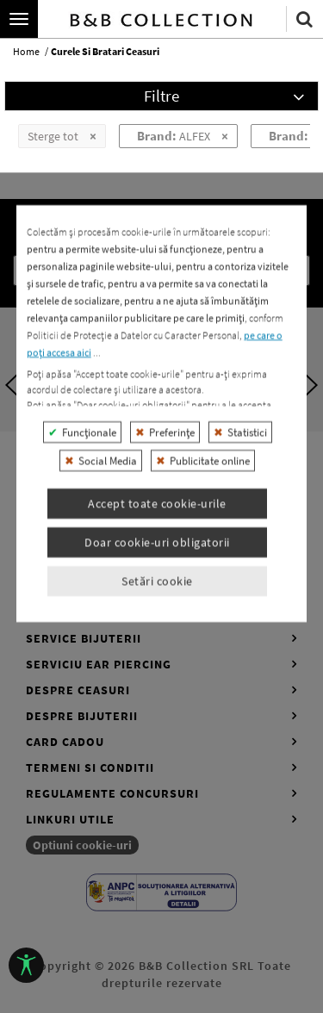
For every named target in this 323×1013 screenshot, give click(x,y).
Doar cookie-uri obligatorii (157, 726)
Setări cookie (157, 765)
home (26, 52)
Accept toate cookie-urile (157, 687)
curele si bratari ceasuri (105, 52)
